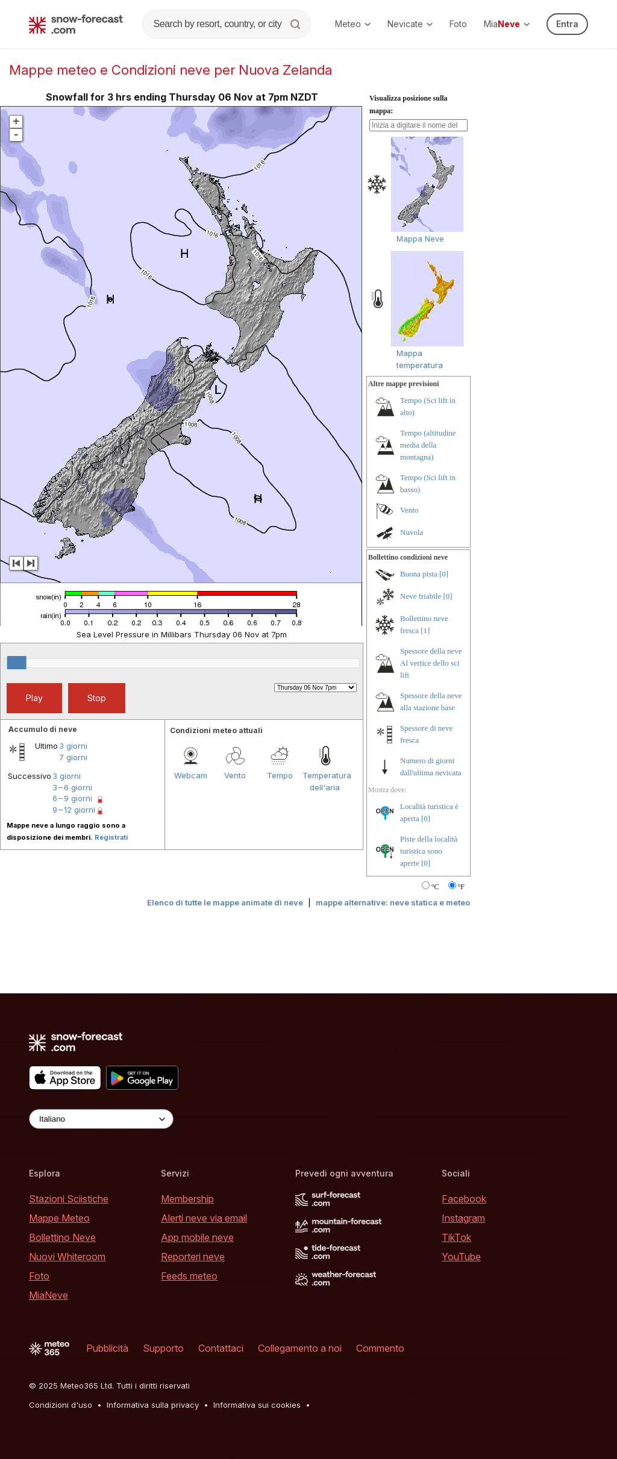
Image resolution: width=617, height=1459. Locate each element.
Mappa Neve (420, 238)
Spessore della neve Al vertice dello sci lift (431, 663)
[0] (443, 573)
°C (435, 887)
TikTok (456, 1237)
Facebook (464, 1199)
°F (461, 887)
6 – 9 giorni (72, 798)
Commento (380, 1348)
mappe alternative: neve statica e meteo (393, 902)
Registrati (111, 837)
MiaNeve (48, 1295)
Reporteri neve (193, 1257)
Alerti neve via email (204, 1218)
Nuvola (411, 532)
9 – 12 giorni (73, 809)
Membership (187, 1199)
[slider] (17, 662)
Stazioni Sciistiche (68, 1199)
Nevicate (410, 24)
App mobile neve (197, 1237)
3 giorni (73, 746)
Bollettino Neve (62, 1237)
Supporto (163, 1348)
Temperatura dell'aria (324, 781)
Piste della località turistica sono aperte (428, 850)
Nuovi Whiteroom (67, 1257)
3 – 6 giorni (72, 787)
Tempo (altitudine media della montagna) (428, 444)
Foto (458, 24)
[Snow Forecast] (76, 24)
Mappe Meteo (59, 1218)
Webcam (190, 775)
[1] (425, 630)
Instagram (463, 1218)
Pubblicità (107, 1348)
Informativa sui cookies (257, 1405)
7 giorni (73, 757)
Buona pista (418, 573)
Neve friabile (420, 596)
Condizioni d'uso (60, 1405)
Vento (235, 775)
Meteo (353, 24)
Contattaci (220, 1348)
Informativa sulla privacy (153, 1405)
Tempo (280, 775)
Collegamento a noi (300, 1348)
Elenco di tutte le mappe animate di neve (225, 902)
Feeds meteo (189, 1276)
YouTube (461, 1257)
